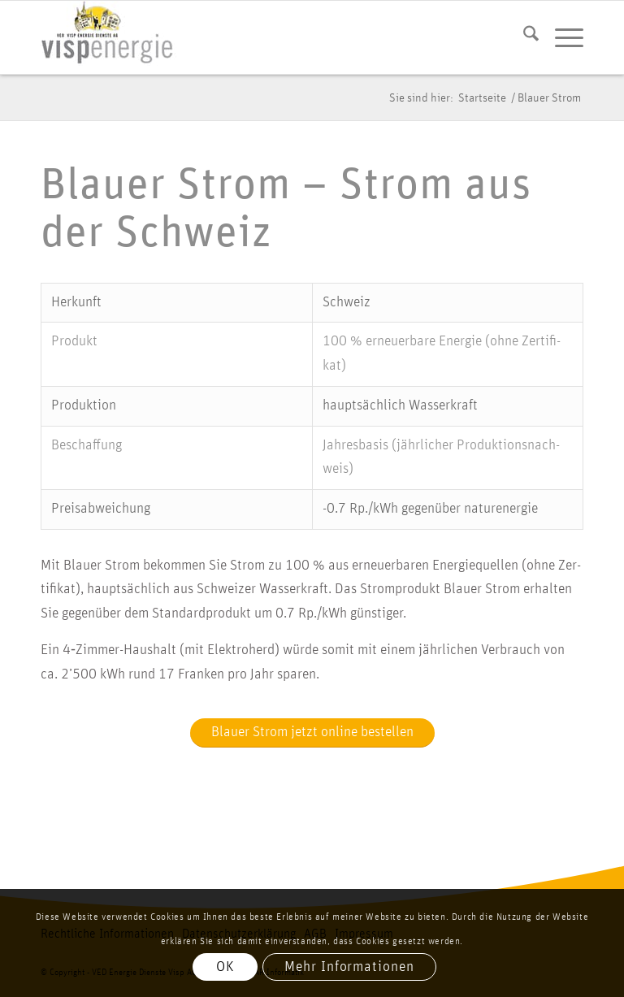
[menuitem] (523, 37)
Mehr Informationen (349, 967)
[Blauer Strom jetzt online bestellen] (312, 733)
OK (225, 967)
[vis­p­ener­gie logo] (108, 37)
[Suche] (523, 37)
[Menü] (561, 37)
